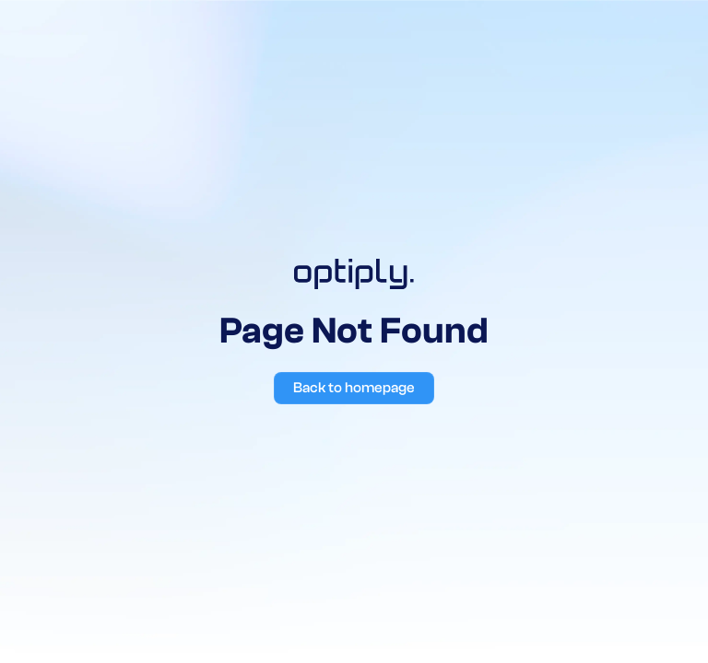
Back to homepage (354, 387)
